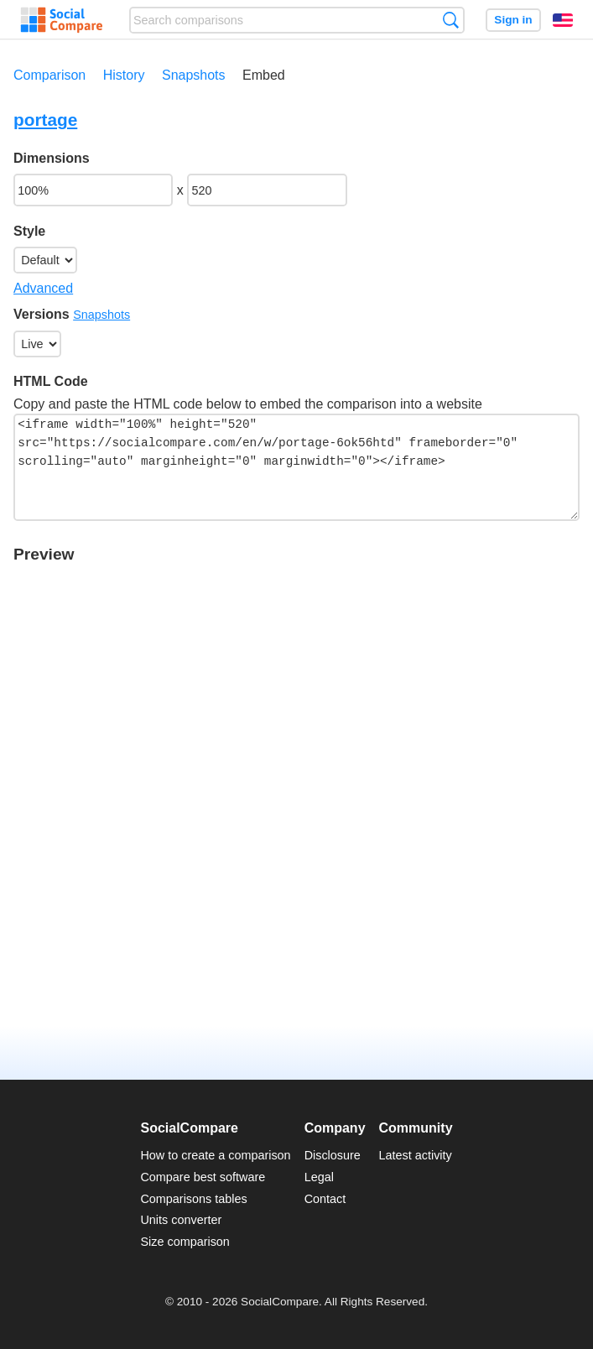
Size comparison (184, 1241)
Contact (325, 1199)
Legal (319, 1177)
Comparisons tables (193, 1199)
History (124, 75)
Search (451, 20)
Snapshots (194, 75)
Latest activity (415, 1155)
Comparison (49, 75)
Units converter (180, 1220)
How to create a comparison (215, 1155)
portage (45, 119)
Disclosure (332, 1155)
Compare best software (202, 1177)
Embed (263, 75)
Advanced (43, 288)
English (563, 20)
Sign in (513, 19)
